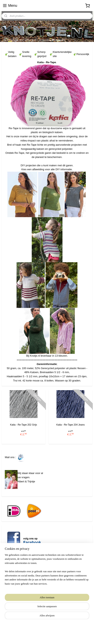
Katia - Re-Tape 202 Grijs (23, 424)
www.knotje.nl (9, 581)
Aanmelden (14, 600)
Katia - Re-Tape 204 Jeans (70, 424)
